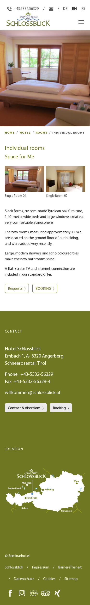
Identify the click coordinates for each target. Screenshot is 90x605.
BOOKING (43, 288)
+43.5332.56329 (23, 8)
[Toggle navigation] (81, 22)
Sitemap (71, 578)
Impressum (40, 567)
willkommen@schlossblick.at (33, 392)
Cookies (49, 578)
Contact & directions (24, 407)
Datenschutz (24, 578)
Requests (15, 288)
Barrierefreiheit (70, 567)
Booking (59, 407)
